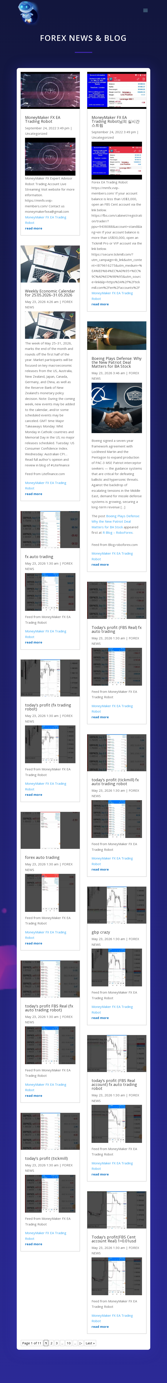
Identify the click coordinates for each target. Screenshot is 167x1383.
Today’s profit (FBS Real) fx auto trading (117, 629)
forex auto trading (42, 857)
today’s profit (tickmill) (46, 1158)
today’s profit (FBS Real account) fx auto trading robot (114, 1084)
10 (69, 1343)
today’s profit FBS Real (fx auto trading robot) (49, 1007)
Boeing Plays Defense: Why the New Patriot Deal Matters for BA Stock (117, 362)
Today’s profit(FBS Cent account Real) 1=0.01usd (114, 1238)
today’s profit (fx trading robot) (48, 706)
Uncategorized (36, 133)
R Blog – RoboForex (118, 532)
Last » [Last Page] (90, 1343)
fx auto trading (39, 556)
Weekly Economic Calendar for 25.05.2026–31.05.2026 (50, 293)
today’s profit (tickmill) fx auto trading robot (115, 781)
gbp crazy (101, 932)
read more (33, 228)
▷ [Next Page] (81, 1343)
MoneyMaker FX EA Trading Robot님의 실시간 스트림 (116, 121)
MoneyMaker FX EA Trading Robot (42, 119)
